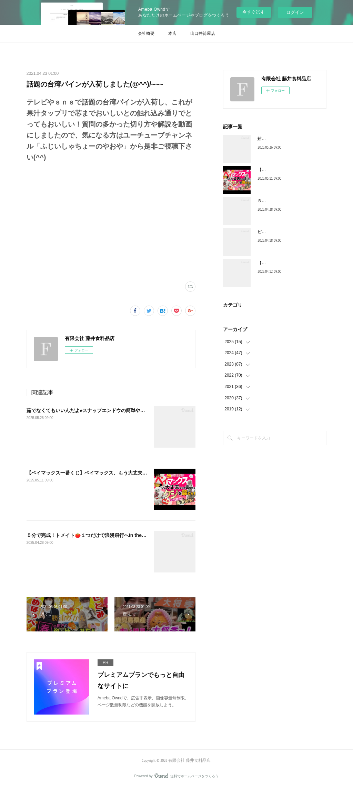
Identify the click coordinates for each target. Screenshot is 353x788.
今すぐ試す (253, 11)
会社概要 (146, 33)
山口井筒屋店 (202, 33)
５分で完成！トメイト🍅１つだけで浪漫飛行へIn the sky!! (90, 535)
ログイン (295, 12)
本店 (172, 33)
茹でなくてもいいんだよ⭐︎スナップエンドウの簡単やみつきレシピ (98, 410)
